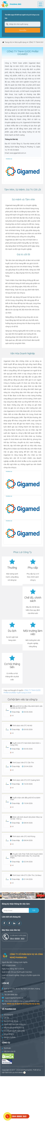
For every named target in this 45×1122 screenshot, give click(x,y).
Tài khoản (6, 1048)
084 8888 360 (17, 938)
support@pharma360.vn (14, 998)
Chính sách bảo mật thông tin (14, 1024)
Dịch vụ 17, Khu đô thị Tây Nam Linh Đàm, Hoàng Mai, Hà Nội (22, 990)
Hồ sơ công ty (8, 1034)
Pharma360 (27, 1070)
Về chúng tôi (7, 1015)
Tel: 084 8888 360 (11, 995)
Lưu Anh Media (17, 1072)
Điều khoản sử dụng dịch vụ (13, 1028)
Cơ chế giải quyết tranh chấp (13, 1031)
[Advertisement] (22, 1098)
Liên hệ (5, 1018)
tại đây (37, 1004)
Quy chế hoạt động (10, 1021)
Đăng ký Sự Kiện (9, 1037)
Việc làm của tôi (8, 1051)
